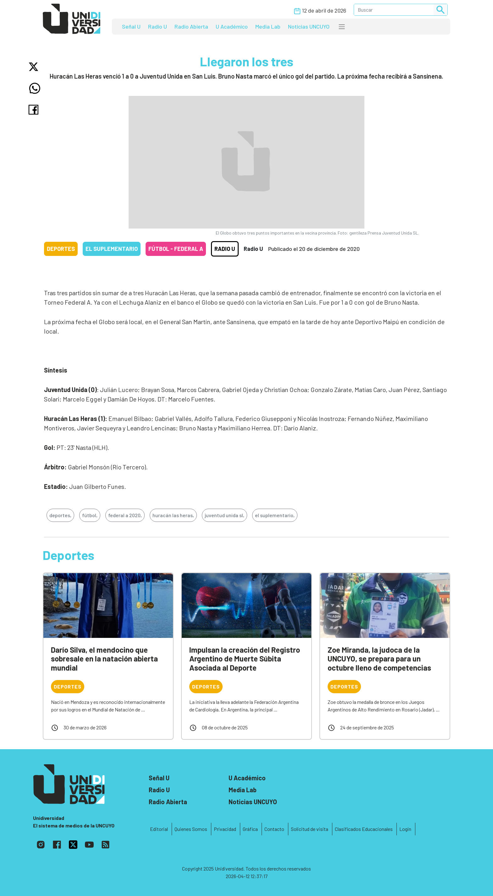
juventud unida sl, (224, 515)
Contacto (274, 829)
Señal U (131, 26)
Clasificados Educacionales (364, 829)
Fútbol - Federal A (175, 248)
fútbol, (89, 515)
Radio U (157, 26)
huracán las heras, (173, 515)
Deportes (61, 248)
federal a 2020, (125, 515)
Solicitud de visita (309, 829)
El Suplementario (112, 248)
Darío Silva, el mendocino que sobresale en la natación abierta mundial (104, 658)
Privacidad (225, 829)
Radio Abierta (191, 26)
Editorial (159, 829)
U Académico (232, 26)
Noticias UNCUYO (309, 26)
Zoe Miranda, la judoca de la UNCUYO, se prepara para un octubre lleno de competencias (379, 658)
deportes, (60, 515)
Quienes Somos (190, 829)
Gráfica (250, 829)
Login (405, 829)
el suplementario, (275, 515)
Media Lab (267, 26)
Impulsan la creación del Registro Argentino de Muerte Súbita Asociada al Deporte (244, 658)
